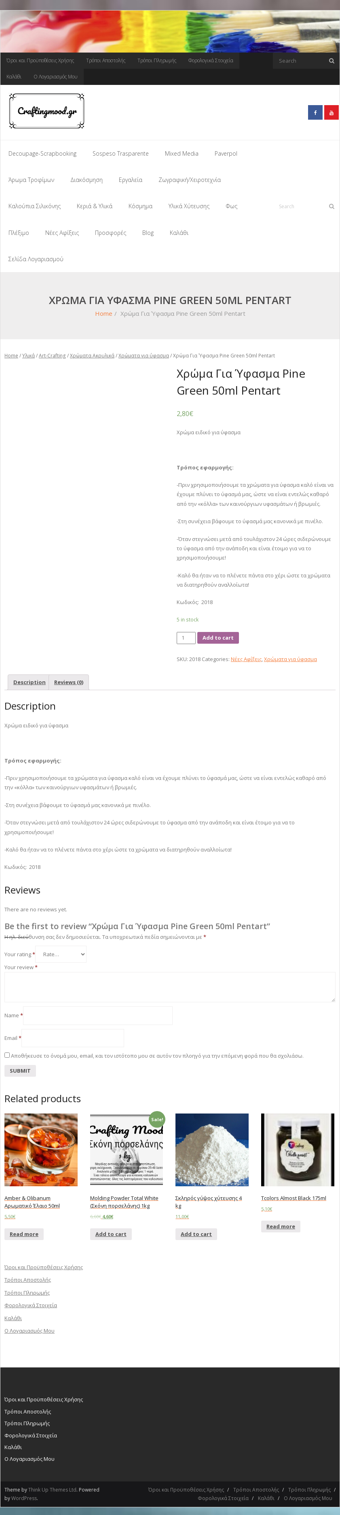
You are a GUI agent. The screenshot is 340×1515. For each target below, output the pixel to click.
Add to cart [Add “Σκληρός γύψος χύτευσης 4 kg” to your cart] (196, 1231)
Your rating (19, 951)
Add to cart (218, 635)
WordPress (24, 1496)
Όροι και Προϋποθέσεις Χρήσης (40, 60)
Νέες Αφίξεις (246, 656)
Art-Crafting (52, 353)
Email (12, 1035)
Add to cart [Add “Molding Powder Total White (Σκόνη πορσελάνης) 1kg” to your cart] (111, 1231)
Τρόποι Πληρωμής (156, 60)
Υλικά (28, 353)
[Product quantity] (186, 636)
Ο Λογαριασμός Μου (56, 76)
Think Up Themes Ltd (52, 1487)
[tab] (29, 680)
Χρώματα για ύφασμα (143, 353)
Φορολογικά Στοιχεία (210, 60)
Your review (21, 964)
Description (29, 679)
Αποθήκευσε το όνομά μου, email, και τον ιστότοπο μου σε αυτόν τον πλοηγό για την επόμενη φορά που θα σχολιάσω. (157, 1053)
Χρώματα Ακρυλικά (92, 353)
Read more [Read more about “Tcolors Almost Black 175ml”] (280, 1224)
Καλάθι (13, 76)
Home (103, 311)
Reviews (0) (68, 679)
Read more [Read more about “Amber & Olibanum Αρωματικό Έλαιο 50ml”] (24, 1231)
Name (13, 1013)
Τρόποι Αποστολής (105, 60)
